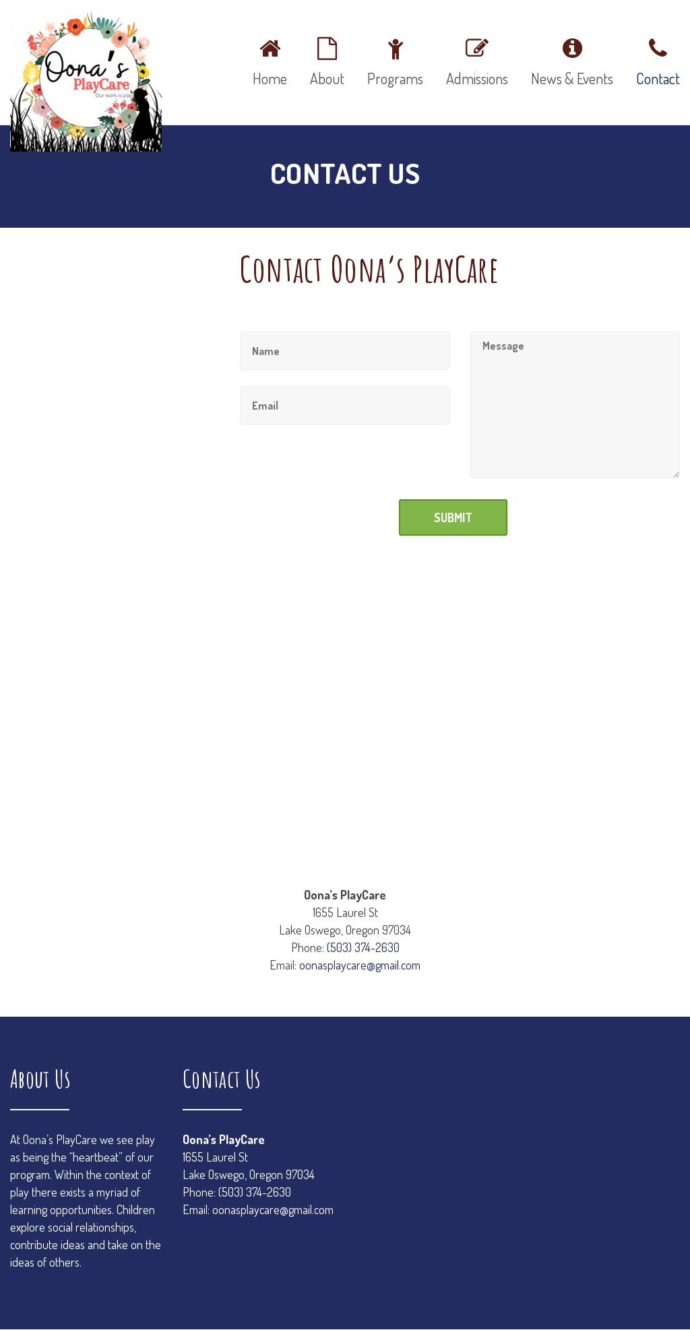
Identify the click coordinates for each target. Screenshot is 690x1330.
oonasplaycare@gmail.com (359, 964)
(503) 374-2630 (363, 947)
